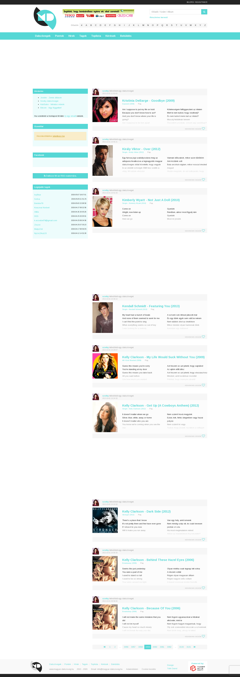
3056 (126, 647)
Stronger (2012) (128, 515)
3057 (133, 647)
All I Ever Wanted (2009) (131, 360)
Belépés (190, 2)
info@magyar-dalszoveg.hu (109, 669)
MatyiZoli (38, 229)
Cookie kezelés (149, 669)
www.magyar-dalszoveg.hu (61, 669)
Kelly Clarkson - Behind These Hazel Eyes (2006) (158, 560)
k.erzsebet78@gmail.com (45, 220)
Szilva (37, 199)
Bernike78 (38, 203)
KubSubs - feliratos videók (52, 104)
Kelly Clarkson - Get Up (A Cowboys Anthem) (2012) (160, 405)
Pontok (59, 36)
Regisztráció (201, 2)
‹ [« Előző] (105, 647)
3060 (155, 647)
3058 (140, 647)
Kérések (110, 36)
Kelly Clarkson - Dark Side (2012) (146, 511)
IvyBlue (37, 195)
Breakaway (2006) (129, 563)
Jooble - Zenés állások (51, 97)
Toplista (96, 36)
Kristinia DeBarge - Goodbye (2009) (148, 100)
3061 (162, 647)
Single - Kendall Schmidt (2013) (134, 309)
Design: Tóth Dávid (172, 667)
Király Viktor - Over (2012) (141, 149)
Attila (36, 212)
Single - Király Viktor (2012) (133, 152)
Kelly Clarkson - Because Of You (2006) (151, 608)
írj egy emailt (70, 116)
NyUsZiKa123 (40, 233)
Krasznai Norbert (41, 207)
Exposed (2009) (128, 104)
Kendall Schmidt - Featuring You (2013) (151, 306)
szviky (105, 91)
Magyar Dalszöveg (45, 18)
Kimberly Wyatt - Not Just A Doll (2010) (151, 200)
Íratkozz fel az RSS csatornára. (60, 176)
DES (36, 216)
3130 (181, 647)
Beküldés (125, 36)
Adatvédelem (132, 669)
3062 (169, 647)
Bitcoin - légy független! (51, 108)
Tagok (83, 36)
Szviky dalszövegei (49, 101)
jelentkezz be (59, 136)
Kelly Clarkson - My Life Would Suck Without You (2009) (163, 357)
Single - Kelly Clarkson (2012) (134, 409)
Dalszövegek (43, 36)
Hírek (71, 36)
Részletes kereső (159, 17)
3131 (189, 647)
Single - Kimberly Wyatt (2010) (134, 203)
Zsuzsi (37, 225)
